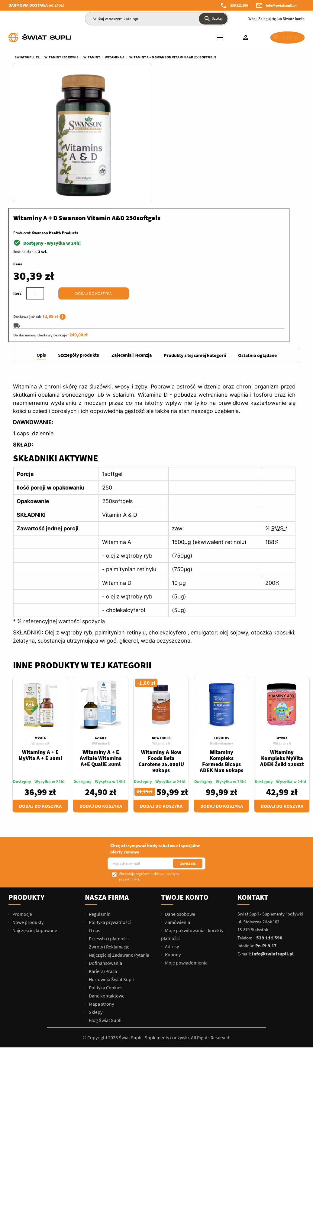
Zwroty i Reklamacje (108, 819)
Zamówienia (177, 794)
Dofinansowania (105, 835)
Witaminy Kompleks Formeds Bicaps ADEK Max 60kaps (221, 633)
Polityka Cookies (105, 860)
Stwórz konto (294, 18)
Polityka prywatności (109, 794)
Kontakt (252, 769)
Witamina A (40, 615)
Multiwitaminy (221, 615)
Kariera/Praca (102, 843)
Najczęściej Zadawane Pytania (118, 827)
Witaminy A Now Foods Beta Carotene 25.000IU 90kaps (161, 633)
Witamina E (101, 615)
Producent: (170, 100)
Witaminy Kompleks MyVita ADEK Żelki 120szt (282, 630)
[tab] (41, 227)
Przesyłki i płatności (108, 810)
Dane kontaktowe (106, 868)
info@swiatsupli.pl (281, 5)
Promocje (21, 786)
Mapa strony (101, 876)
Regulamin (99, 786)
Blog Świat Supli (104, 892)
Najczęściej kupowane (34, 802)
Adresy (171, 818)
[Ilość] (183, 162)
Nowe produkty (27, 794)
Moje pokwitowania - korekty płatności (192, 806)
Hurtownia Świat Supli (111, 851)
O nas (94, 802)
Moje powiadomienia (186, 835)
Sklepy (95, 884)
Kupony (172, 827)
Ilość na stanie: (173, 119)
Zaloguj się (267, 18)
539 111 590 (239, 5)
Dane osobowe (179, 786)
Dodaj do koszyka (241, 161)
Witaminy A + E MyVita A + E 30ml (40, 627)
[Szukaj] (156, 18)
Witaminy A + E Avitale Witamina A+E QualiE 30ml (101, 630)
